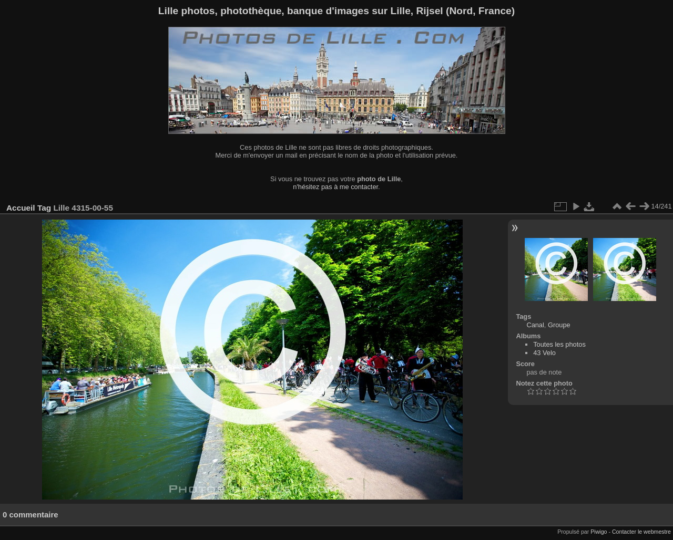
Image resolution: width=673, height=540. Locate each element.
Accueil (20, 207)
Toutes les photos (559, 344)
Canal (535, 325)
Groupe (559, 325)
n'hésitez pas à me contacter (335, 187)
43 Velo (544, 353)
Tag (44, 207)
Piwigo (598, 531)
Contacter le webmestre (641, 531)
